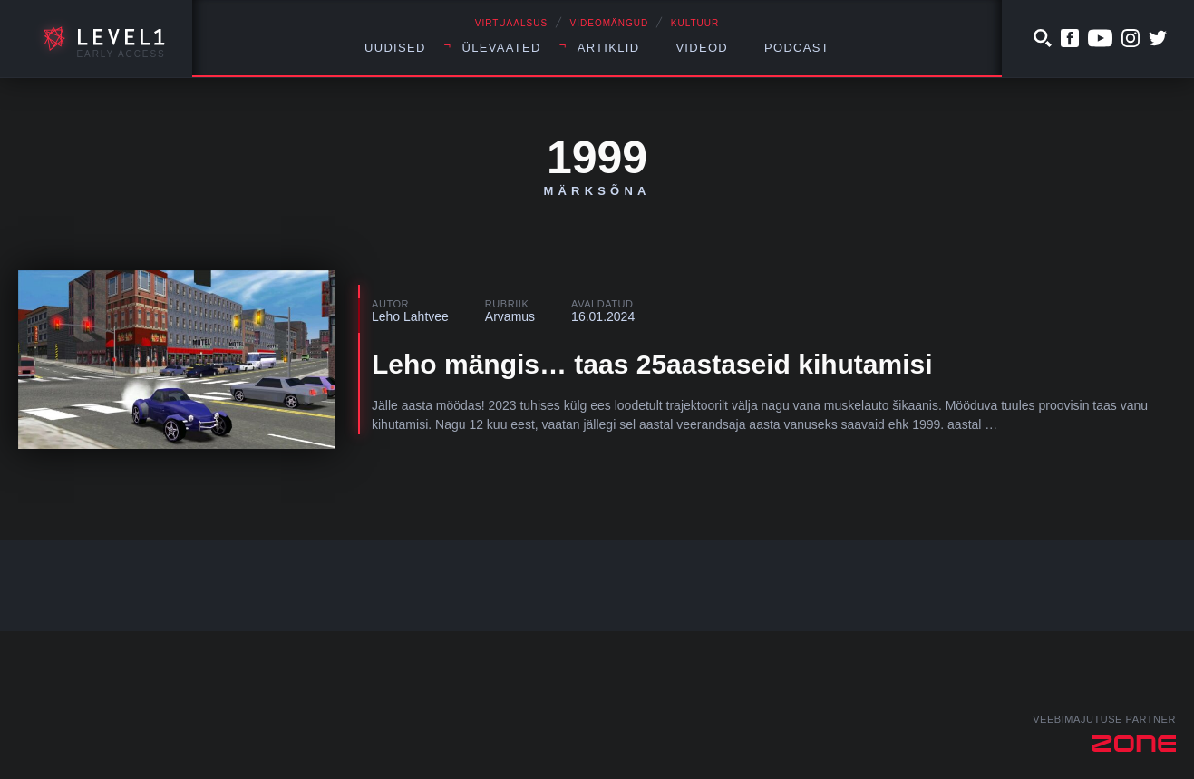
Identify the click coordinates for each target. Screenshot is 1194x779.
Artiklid (609, 47)
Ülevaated (501, 47)
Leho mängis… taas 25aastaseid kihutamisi (652, 364)
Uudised (395, 47)
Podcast (797, 47)
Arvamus (510, 316)
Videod (701, 47)
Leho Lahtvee (410, 316)
